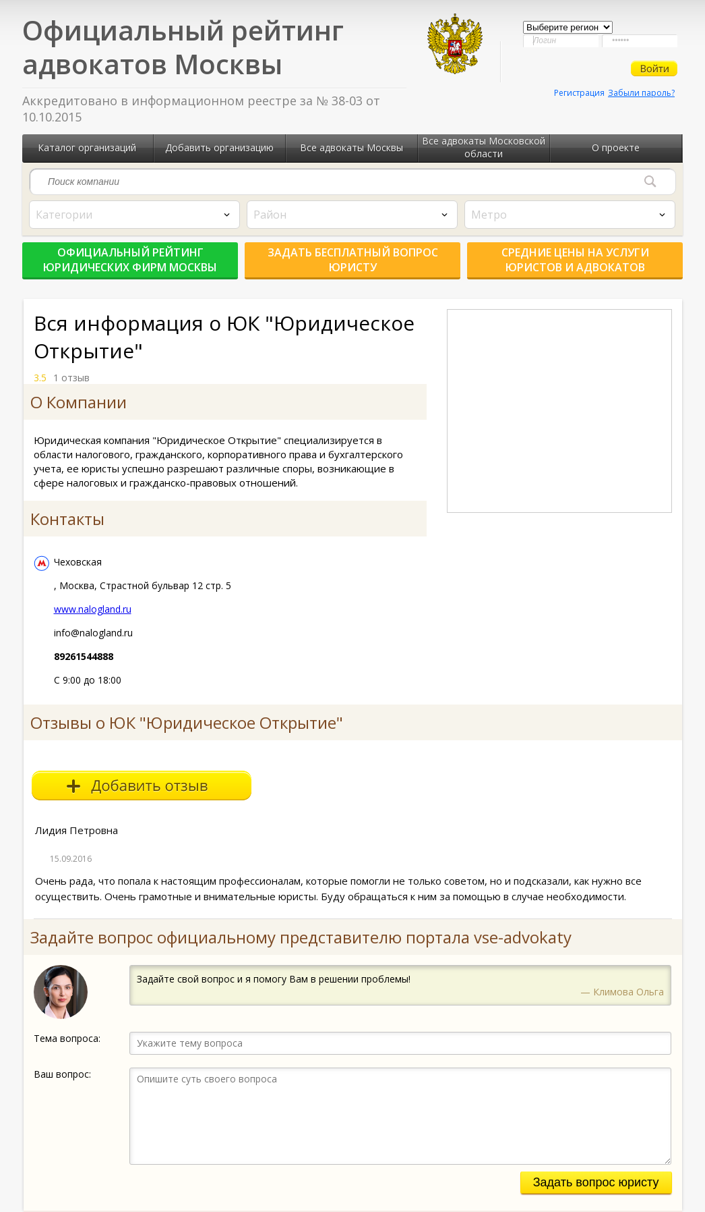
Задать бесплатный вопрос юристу (353, 260)
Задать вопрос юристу (596, 1182)
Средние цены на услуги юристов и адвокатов (575, 260)
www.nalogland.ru (92, 609)
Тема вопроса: (67, 1038)
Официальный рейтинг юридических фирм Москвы (130, 260)
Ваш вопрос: (62, 1074)
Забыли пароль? (641, 93)
